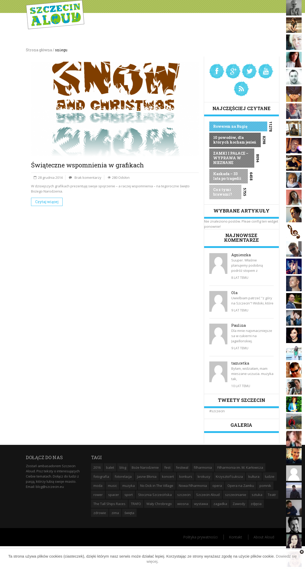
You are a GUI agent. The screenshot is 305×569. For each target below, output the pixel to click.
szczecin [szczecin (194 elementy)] (184, 494)
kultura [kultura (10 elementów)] (253, 476)
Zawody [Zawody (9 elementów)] (239, 503)
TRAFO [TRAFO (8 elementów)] (136, 503)
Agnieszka (241, 254)
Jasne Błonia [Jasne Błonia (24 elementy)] (147, 476)
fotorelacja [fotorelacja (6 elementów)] (123, 476)
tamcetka (240, 363)
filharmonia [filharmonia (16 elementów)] (203, 467)
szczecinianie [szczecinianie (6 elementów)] (235, 494)
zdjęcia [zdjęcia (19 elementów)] (256, 503)
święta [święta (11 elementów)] (129, 512)
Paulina (238, 325)
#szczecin (217, 411)
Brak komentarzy (88, 177)
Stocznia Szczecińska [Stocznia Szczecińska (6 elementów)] (155, 494)
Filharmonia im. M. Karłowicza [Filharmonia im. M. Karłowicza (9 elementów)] (240, 467)
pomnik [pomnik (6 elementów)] (265, 485)
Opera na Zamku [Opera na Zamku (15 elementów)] (240, 485)
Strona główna (39, 49)
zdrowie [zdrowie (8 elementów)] (99, 512)
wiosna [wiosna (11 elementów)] (183, 503)
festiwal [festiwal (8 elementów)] (182, 467)
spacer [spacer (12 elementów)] (113, 494)
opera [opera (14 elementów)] (217, 485)
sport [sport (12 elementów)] (128, 494)
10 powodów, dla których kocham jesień (234, 140)
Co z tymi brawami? (222, 192)
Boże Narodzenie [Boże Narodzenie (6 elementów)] (145, 467)
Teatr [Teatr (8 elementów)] (272, 494)
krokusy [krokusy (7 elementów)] (204, 476)
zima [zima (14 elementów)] (115, 512)
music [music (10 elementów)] (112, 485)
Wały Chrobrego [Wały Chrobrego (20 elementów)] (159, 503)
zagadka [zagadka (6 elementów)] (220, 503)
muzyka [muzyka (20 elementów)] (128, 485)
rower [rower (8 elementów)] (98, 494)
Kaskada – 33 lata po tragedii (227, 176)
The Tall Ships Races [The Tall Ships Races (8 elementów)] (109, 503)
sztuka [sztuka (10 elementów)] (257, 494)
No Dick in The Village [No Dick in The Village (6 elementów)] (156, 485)
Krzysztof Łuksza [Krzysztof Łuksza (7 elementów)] (229, 476)
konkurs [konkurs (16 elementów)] (185, 476)
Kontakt (235, 537)
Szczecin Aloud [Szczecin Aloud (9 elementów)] (208, 494)
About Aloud (264, 537)
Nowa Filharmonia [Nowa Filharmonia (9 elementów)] (193, 485)
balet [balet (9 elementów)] (110, 467)
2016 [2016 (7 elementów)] (97, 467)
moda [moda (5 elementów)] (97, 485)
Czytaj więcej (46, 201)
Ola (234, 292)
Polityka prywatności (200, 537)
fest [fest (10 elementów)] (167, 467)
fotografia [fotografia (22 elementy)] (101, 476)
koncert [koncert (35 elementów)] (168, 476)
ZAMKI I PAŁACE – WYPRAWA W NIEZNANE (230, 158)
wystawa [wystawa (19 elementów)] (201, 503)
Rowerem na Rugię (230, 126)
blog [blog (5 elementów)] (123, 467)
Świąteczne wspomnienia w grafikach (87, 165)
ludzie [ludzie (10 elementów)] (269, 476)
